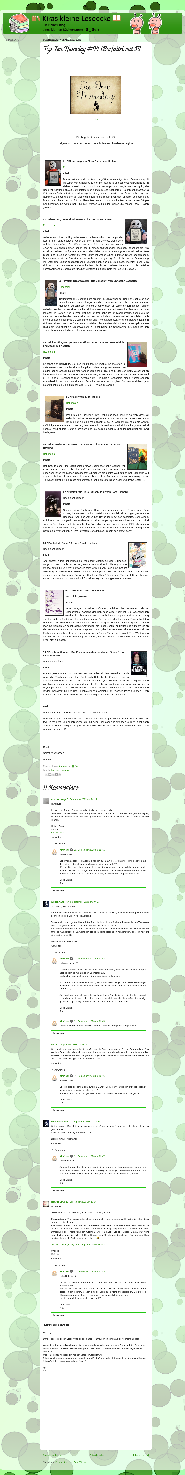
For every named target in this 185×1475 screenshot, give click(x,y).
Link (96, 119)
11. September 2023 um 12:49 (89, 1271)
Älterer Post (140, 1455)
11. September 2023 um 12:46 (89, 1076)
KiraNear (64, 850)
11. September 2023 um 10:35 (81, 1202)
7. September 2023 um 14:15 (82, 799)
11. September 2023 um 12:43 (89, 958)
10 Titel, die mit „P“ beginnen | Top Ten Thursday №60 (78, 1244)
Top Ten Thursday (60, 770)
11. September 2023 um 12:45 (89, 1021)
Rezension (69, 167)
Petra (54, 1044)
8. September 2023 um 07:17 (84, 902)
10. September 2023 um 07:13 (85, 1121)
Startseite (97, 1455)
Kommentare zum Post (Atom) (70, 1462)
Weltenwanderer (60, 902)
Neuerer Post (52, 1455)
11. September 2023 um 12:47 (89, 1156)
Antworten (56, 837)
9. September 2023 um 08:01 (72, 1044)
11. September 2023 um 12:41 (89, 850)
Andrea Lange (58, 799)
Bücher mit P (57, 832)
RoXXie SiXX (58, 1202)
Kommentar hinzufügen (57, 1325)
